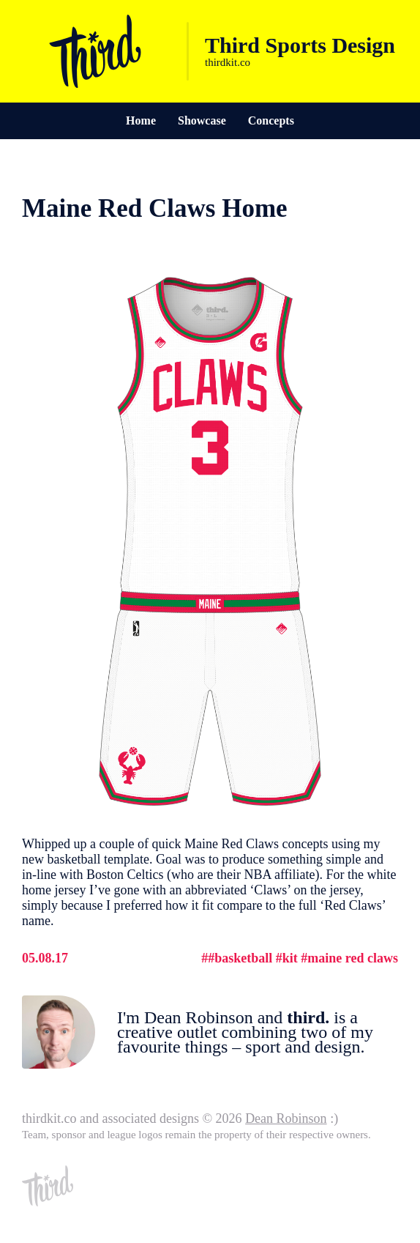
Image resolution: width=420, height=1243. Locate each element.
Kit (290, 958)
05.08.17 (45, 958)
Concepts (271, 120)
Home (141, 120)
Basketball (243, 958)
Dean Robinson (286, 1118)
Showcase (202, 120)
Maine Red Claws (352, 958)
